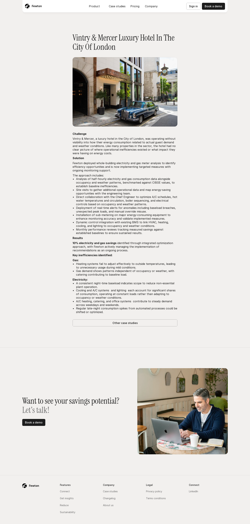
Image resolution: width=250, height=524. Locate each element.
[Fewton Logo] (33, 6)
